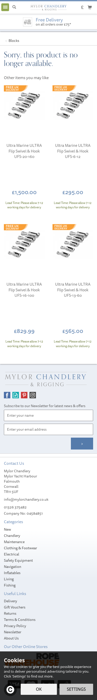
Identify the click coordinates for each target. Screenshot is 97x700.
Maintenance (14, 541)
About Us (11, 638)
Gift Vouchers (14, 607)
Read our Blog (15, 395)
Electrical (11, 554)
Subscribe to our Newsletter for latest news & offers (44, 405)
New (7, 529)
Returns (10, 613)
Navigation (12, 566)
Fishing (10, 585)
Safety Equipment (18, 560)
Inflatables (12, 572)
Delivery (10, 601)
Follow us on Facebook (7, 395)
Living (9, 579)
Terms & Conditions (19, 619)
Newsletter (12, 632)
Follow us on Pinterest (24, 395)
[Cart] (90, 7)
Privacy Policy (15, 625)
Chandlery (12, 535)
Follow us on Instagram (32, 395)
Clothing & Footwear (20, 548)
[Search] (14, 7)
